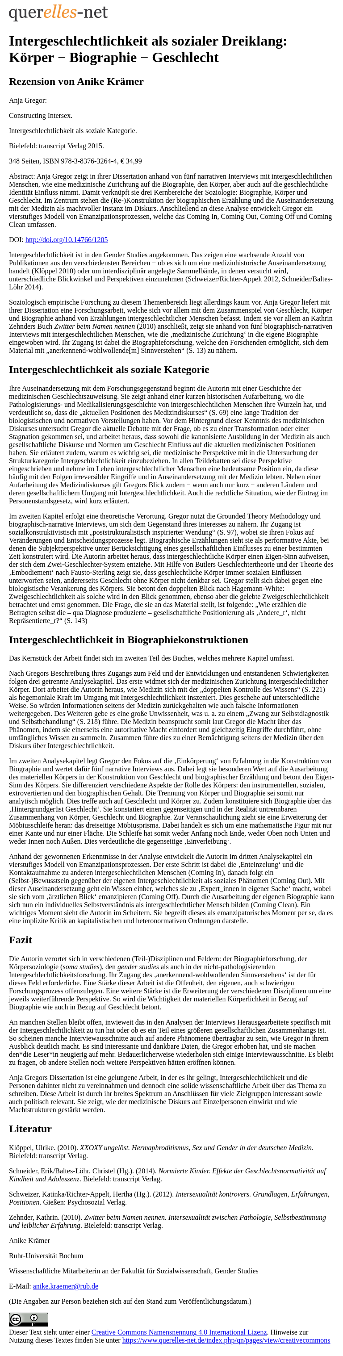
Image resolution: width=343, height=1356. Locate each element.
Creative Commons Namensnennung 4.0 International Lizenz (179, 1332)
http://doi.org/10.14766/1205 (66, 239)
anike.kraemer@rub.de (65, 1286)
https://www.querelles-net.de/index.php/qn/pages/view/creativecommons (226, 1340)
